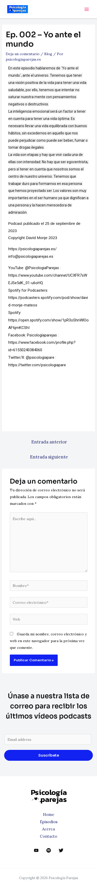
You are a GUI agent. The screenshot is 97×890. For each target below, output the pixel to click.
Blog (48, 54)
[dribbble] (48, 850)
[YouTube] (36, 850)
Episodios (48, 821)
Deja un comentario (23, 54)
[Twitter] (61, 850)
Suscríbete (48, 755)
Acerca (48, 829)
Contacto (48, 836)
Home (48, 814)
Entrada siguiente (49, 457)
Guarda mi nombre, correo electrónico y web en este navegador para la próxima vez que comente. (48, 641)
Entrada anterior (49, 442)
